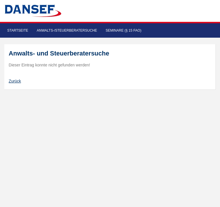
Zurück (15, 81)
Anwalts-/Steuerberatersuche (67, 30)
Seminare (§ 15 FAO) (124, 30)
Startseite (17, 30)
